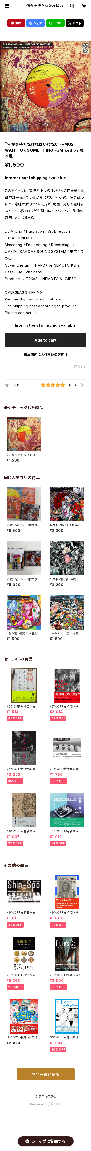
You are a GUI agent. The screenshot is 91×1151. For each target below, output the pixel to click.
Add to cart (45, 340)
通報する (80, 366)
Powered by (45, 1104)
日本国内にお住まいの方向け (45, 354)
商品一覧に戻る (46, 1074)
